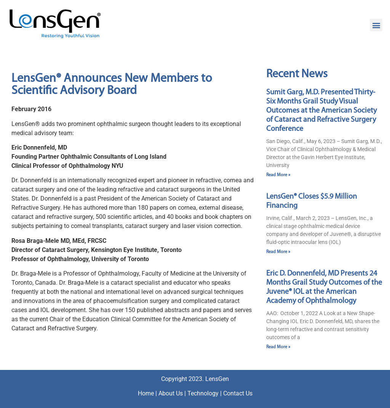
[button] (376, 25)
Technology (203, 393)
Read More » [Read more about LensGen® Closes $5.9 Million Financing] (278, 252)
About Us (170, 393)
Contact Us (238, 393)
